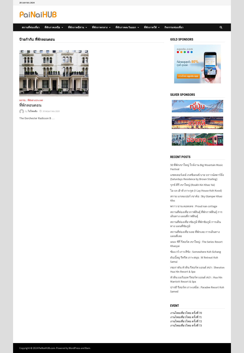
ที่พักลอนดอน (30, 105)
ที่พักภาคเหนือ (52, 27)
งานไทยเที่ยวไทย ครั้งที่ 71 (186, 317)
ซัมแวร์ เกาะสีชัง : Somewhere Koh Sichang (195, 251)
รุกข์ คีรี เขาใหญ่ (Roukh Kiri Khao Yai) (192, 185)
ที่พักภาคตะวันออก (125, 27)
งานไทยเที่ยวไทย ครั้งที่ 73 (186, 325)
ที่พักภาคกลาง (100, 27)
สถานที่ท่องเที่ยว (31, 27)
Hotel (22, 100)
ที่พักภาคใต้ (150, 27)
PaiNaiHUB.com (46, 348)
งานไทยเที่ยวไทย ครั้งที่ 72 (186, 321)
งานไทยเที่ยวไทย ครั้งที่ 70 (186, 313)
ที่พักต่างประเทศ (35, 100)
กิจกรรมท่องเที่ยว (173, 27)
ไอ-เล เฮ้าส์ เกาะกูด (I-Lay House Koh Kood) (196, 190)
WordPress (74, 348)
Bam (87, 348)
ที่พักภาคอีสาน (76, 27)
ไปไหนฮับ (32, 111)
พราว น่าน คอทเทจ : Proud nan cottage (193, 206)
